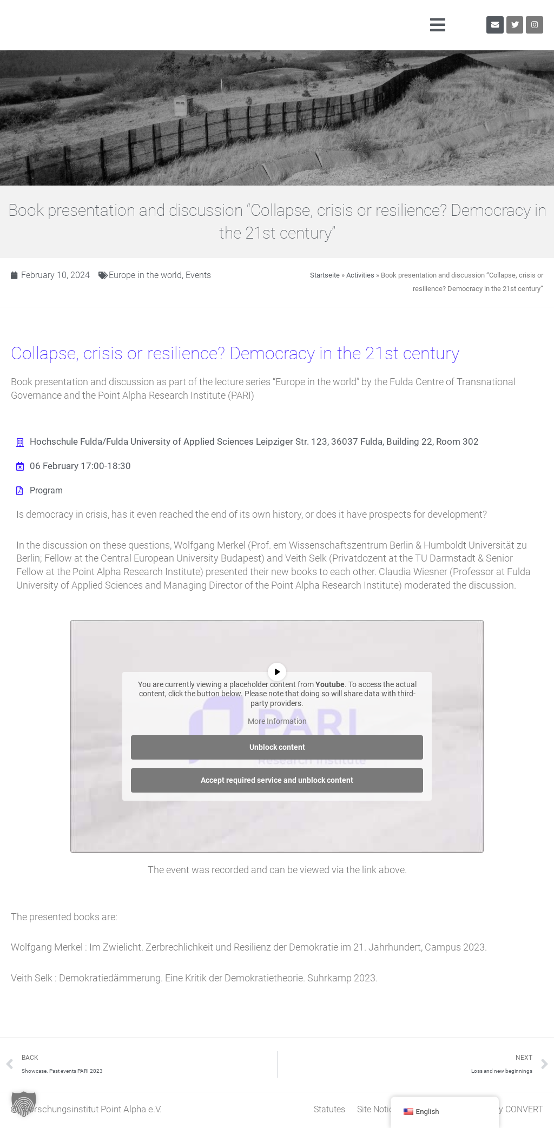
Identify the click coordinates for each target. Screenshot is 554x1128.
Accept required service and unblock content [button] (277, 780)
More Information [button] (277, 721)
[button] (296, 25)
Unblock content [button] (277, 747)
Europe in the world (149, 275)
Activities (360, 275)
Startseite (325, 275)
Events (205, 275)
